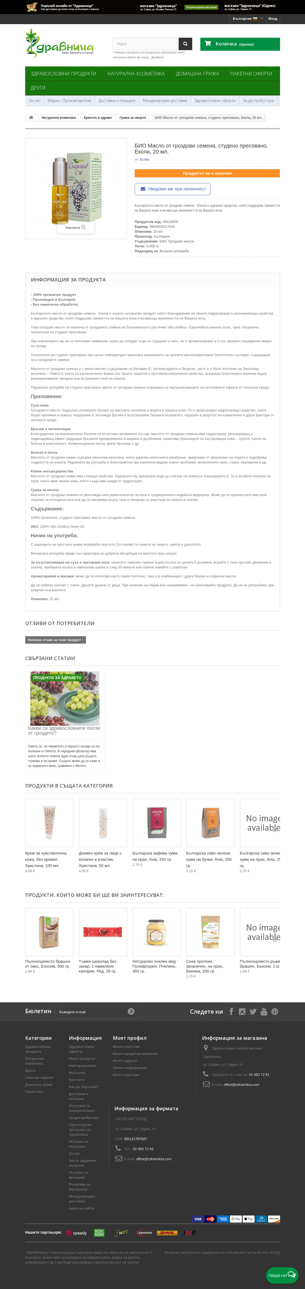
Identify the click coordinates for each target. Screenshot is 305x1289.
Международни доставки (165, 100)
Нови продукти (82, 1059)
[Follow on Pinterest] (274, 1011)
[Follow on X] (252, 1011)
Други (38, 87)
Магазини (77, 1073)
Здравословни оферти (215, 100)
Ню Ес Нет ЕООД (266, 1252)
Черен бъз (34, 1092)
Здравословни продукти (63, 73)
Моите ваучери (126, 1075)
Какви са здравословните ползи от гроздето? (64, 730)
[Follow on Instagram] (242, 1011)
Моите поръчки (126, 1047)
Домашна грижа (197, 73)
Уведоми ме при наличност (172, 188)
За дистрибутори (258, 100)
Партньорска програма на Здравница (80, 1130)
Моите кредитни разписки (135, 1054)
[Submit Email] (131, 1012)
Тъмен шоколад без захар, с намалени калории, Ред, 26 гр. (98, 966)
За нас (34, 100)
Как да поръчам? (84, 1087)
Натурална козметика (136, 73)
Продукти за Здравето (57, 678)
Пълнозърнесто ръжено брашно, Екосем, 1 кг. (262, 963)
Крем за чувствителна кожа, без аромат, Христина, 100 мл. (46, 859)
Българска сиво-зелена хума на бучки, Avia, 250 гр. (209, 859)
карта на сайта (81, 1208)
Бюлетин (38, 1011)
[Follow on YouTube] (264, 1011)
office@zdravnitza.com (241, 1085)
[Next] (274, 829)
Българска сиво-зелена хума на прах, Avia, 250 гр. (262, 859)
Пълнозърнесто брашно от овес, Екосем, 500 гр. (47, 963)
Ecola (144, 159)
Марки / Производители (69, 100)
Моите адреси (125, 1061)
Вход (272, 19)
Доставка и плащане (117, 100)
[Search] (185, 44)
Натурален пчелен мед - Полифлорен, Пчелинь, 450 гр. (155, 966)
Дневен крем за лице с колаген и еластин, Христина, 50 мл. (100, 859)
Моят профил (130, 1038)
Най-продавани (82, 1066)
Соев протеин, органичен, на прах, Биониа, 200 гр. (204, 966)
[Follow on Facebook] (231, 1011)
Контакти (77, 1080)
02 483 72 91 (259, 1075)
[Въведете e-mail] (96, 1012)
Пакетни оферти (251, 73)
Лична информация (130, 1068)
